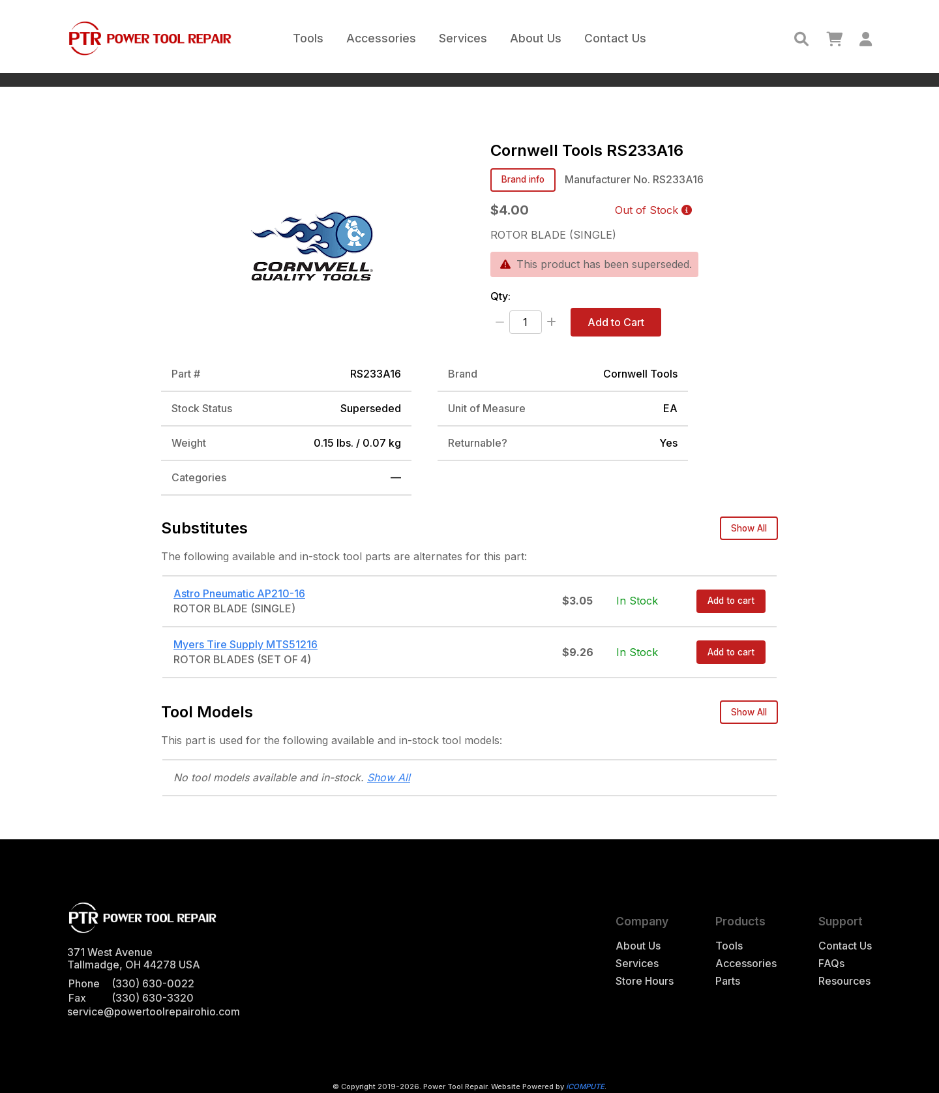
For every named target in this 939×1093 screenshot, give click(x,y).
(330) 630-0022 (153, 983)
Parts (727, 981)
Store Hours (645, 981)
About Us (535, 38)
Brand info (522, 179)
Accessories (381, 38)
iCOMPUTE (585, 1086)
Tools (308, 38)
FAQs (831, 963)
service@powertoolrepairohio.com (153, 1011)
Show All (749, 528)
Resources (844, 981)
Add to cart (731, 600)
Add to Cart (616, 322)
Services (463, 38)
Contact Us (615, 38)
